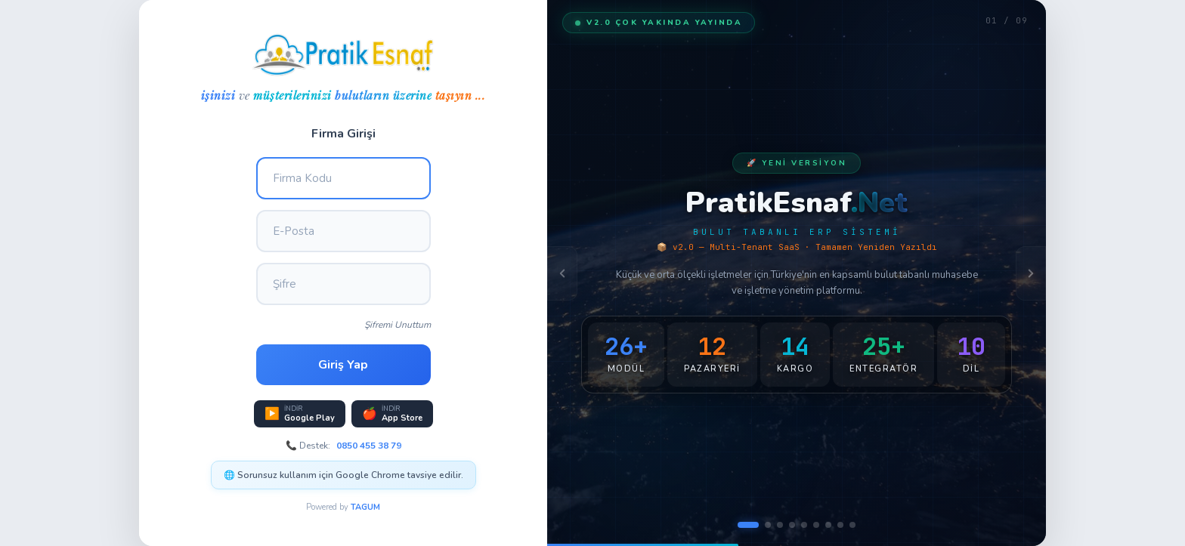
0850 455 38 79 (368, 446)
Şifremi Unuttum (397, 325)
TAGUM (365, 507)
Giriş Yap (343, 364)
